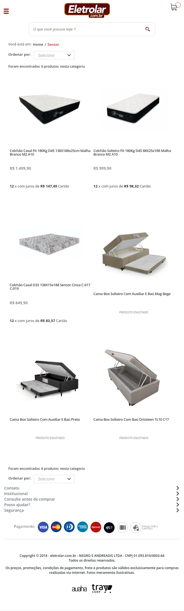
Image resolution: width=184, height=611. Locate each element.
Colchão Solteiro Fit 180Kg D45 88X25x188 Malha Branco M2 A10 (132, 152)
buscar (147, 29)
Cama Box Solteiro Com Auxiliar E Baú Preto (45, 419)
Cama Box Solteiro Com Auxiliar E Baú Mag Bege (131, 293)
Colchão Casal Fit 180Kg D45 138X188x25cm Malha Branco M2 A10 (50, 152)
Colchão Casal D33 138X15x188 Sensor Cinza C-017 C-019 (50, 286)
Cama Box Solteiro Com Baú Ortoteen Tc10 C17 (131, 419)
